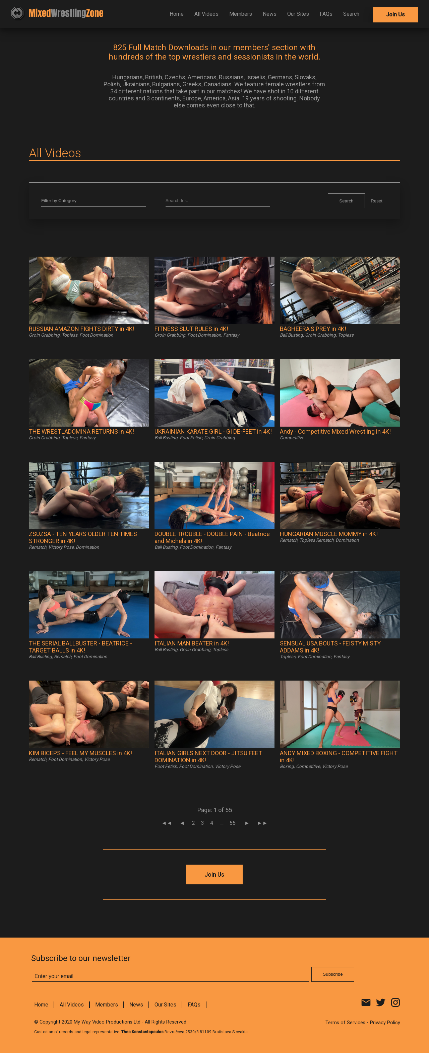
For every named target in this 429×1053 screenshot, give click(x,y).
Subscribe (266, 166)
